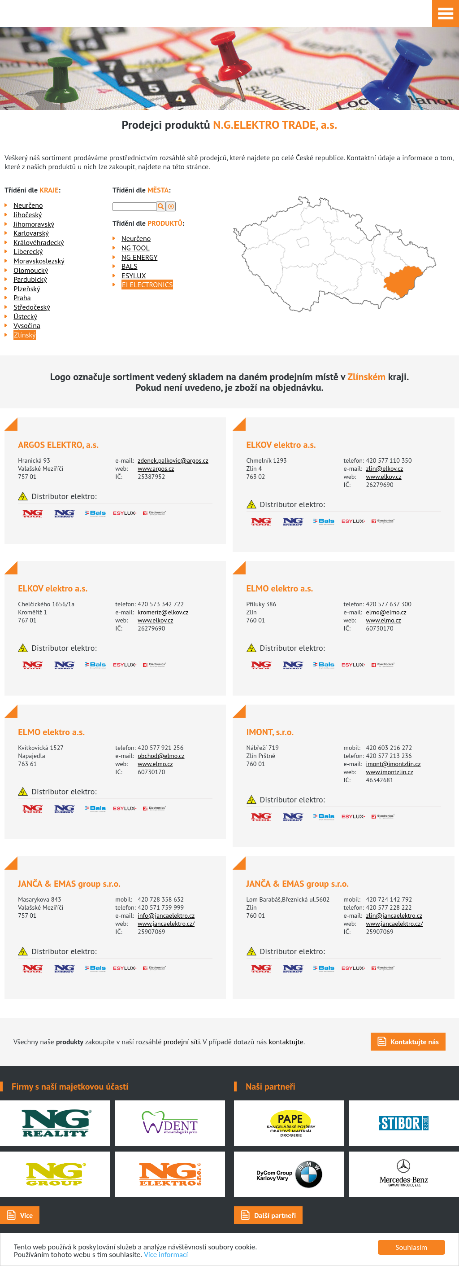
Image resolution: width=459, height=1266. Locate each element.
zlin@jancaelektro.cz (394, 915)
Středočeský (31, 306)
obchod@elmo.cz (161, 756)
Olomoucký (30, 270)
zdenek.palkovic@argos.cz (173, 460)
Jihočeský (27, 214)
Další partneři (275, 1215)
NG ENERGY (139, 257)
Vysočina (26, 325)
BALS (129, 266)
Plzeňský (26, 288)
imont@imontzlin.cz (393, 764)
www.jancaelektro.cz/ (166, 924)
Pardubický (30, 279)
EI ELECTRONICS (147, 284)
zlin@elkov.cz (384, 468)
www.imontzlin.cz (389, 772)
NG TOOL (135, 247)
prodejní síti (182, 1041)
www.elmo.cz (383, 620)
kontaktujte (285, 1041)
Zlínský (24, 334)
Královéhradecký (38, 242)
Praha (21, 297)
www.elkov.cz (384, 477)
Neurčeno (28, 205)
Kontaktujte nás (415, 1041)
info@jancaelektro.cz (166, 915)
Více (26, 1215)
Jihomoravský (33, 223)
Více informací (166, 1255)
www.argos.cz (156, 468)
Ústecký (25, 316)
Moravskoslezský (38, 260)
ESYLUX (133, 275)
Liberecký (28, 251)
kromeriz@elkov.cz (163, 612)
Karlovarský (31, 232)
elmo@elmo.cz (386, 612)
